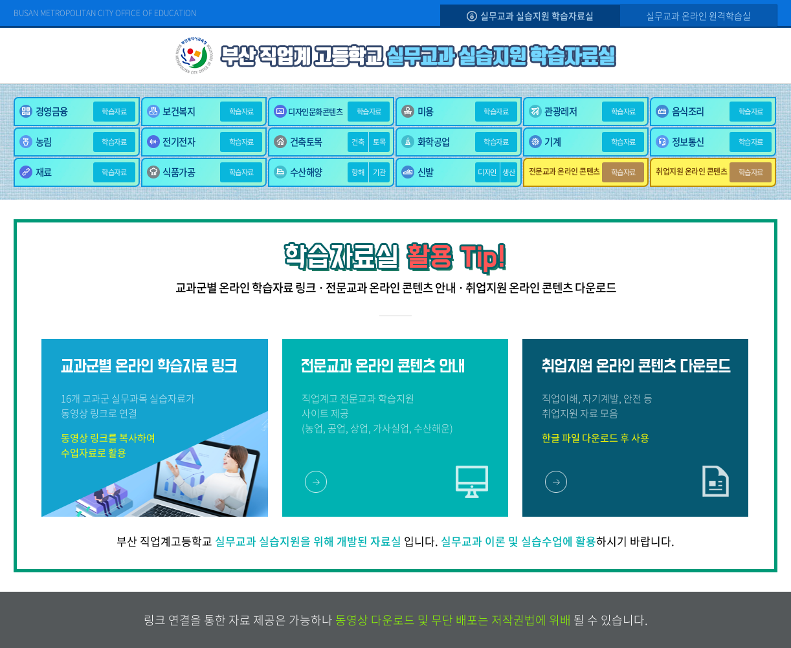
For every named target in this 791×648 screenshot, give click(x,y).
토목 (379, 141)
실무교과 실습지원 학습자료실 (530, 15)
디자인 (487, 172)
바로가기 (316, 482)
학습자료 (114, 111)
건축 (357, 141)
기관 (379, 172)
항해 (357, 172)
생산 (508, 172)
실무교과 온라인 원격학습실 (698, 15)
